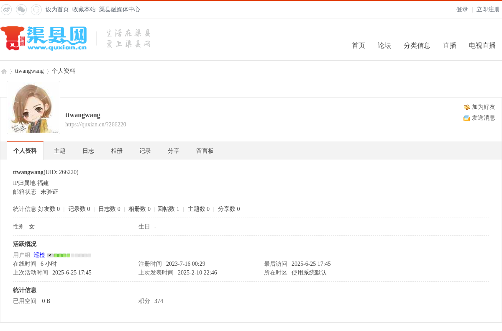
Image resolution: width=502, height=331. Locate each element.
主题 (60, 151)
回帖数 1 (168, 209)
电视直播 (482, 45)
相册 (117, 151)
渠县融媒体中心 (119, 9)
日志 (88, 151)
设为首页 (57, 9)
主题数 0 (199, 209)
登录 (462, 9)
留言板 (205, 151)
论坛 (384, 45)
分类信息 (417, 45)
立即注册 (488, 9)
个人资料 (25, 151)
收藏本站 (84, 9)
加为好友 (483, 107)
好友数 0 (49, 209)
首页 (358, 45)
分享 (173, 151)
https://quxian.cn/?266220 (95, 124)
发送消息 (483, 118)
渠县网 (3, 71)
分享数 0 (229, 209)
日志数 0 (109, 209)
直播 (449, 45)
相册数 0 (139, 209)
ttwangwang (29, 71)
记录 (145, 151)
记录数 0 (79, 209)
